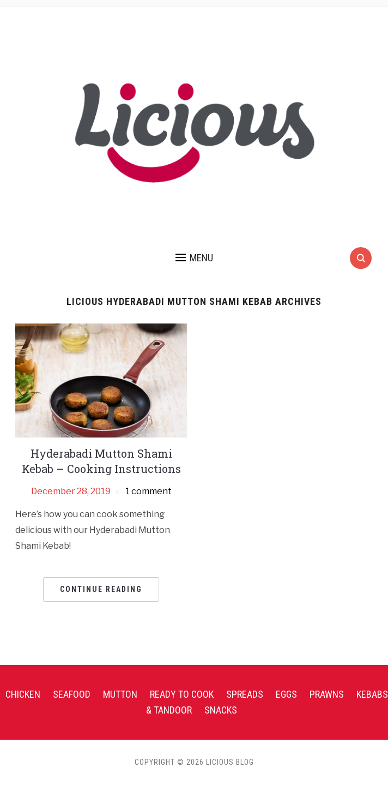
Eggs (286, 694)
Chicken (22, 694)
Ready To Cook (182, 694)
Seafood (71, 694)
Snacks (220, 710)
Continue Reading (101, 589)
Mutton (120, 694)
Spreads (244, 694)
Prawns (327, 694)
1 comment (148, 491)
